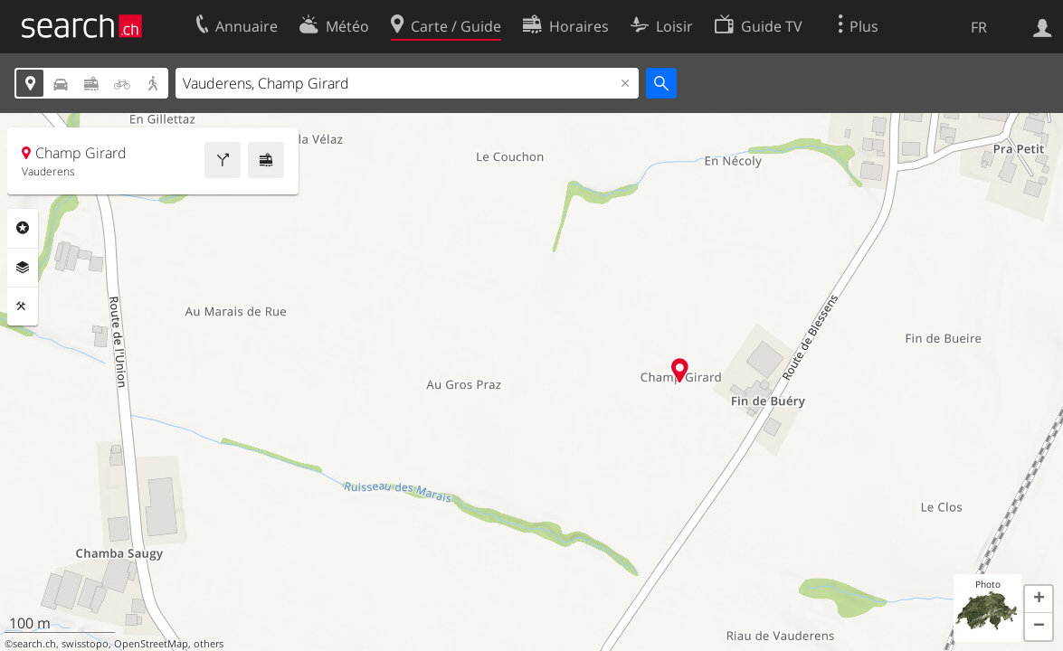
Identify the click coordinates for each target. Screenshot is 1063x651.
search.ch (34, 643)
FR (979, 27)
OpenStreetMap (151, 643)
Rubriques (22, 228)
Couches (22, 268)
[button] (1038, 599)
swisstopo (85, 643)
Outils (22, 307)
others (208, 643)
